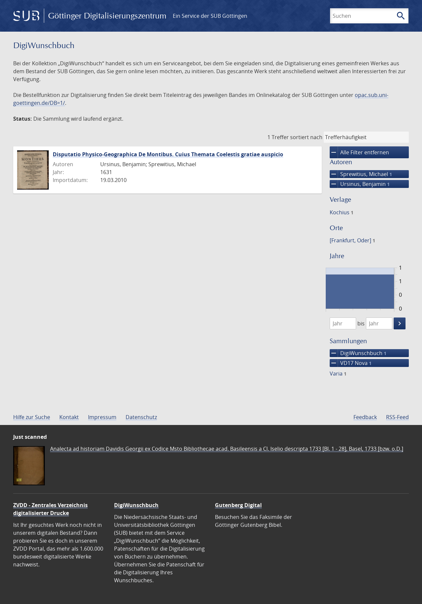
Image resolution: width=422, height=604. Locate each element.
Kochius (341, 212)
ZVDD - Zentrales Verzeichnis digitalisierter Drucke (50, 509)
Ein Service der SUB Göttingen (210, 15)
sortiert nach (306, 137)
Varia (338, 373)
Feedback (365, 417)
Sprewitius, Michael (361, 174)
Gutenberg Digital (238, 505)
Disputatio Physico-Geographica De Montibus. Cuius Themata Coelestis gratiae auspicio (168, 154)
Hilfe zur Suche (31, 417)
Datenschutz (141, 417)
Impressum (102, 417)
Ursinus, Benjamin (360, 184)
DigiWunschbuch (358, 353)
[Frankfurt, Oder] (352, 240)
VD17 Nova (351, 363)
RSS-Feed (397, 417)
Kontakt (69, 417)
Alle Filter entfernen (359, 152)
